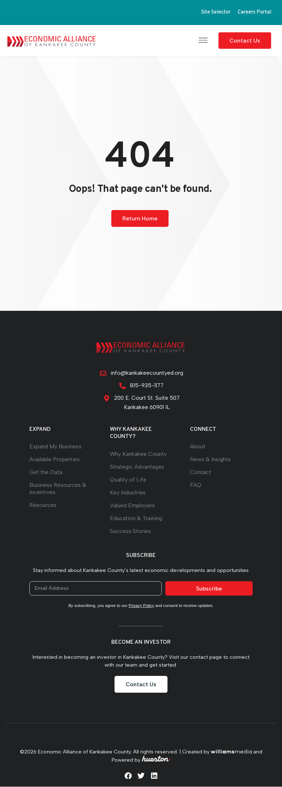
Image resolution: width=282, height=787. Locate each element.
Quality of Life (128, 480)
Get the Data (45, 472)
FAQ (195, 485)
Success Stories (130, 531)
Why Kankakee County (138, 454)
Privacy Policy (141, 606)
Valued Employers (132, 505)
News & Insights (210, 459)
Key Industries (128, 492)
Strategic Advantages (137, 467)
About (197, 446)
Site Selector (215, 12)
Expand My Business (55, 446)
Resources (43, 505)
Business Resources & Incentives (57, 489)
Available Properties (54, 459)
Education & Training (136, 518)
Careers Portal (254, 12)
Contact (200, 472)
